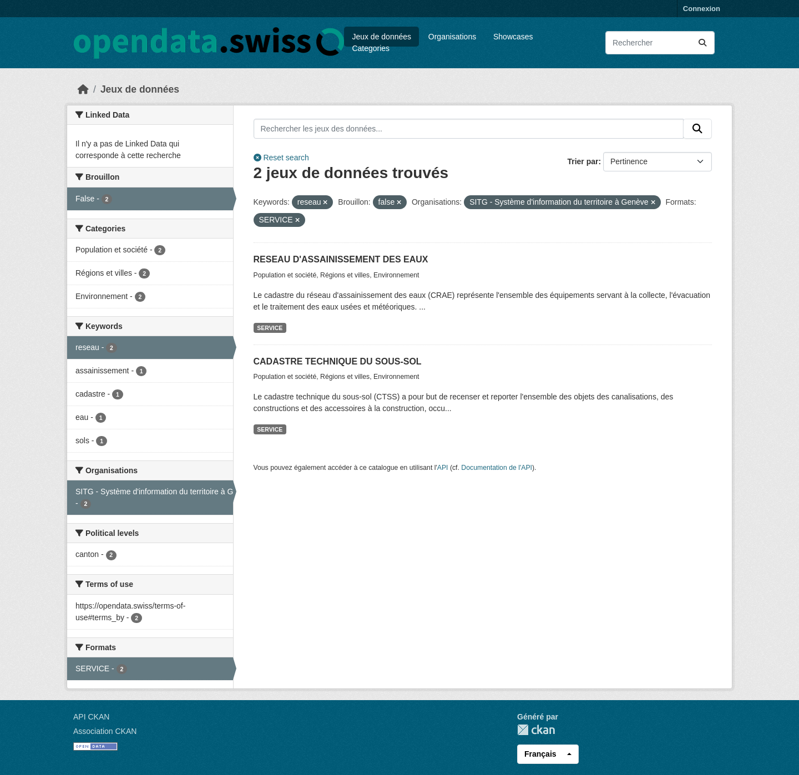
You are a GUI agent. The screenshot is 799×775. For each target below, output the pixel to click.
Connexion (701, 8)
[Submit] (702, 42)
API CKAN (91, 716)
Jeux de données (381, 36)
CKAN (536, 730)
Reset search (281, 157)
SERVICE (269, 328)
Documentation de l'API (496, 468)
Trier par (582, 161)
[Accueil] (83, 89)
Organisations (452, 36)
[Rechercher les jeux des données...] (660, 42)
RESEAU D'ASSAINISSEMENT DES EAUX (341, 259)
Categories (371, 48)
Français (540, 753)
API (442, 468)
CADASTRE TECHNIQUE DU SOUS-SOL (338, 361)
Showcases (513, 36)
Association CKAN (104, 731)
